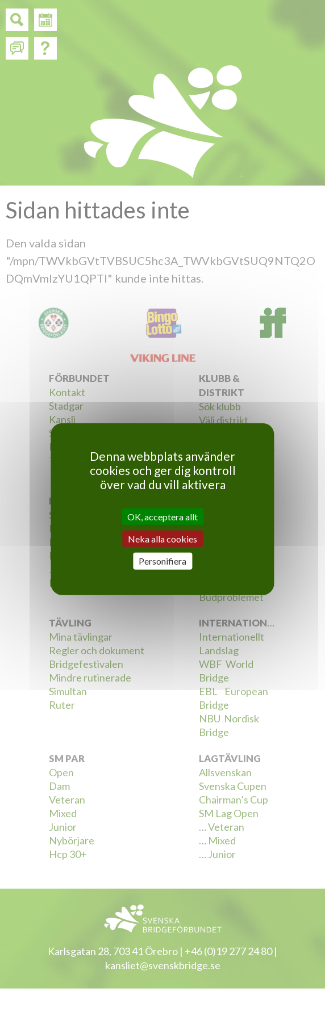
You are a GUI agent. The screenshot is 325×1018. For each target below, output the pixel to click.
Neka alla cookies (162, 538)
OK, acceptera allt (162, 516)
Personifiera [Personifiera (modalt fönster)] (162, 561)
